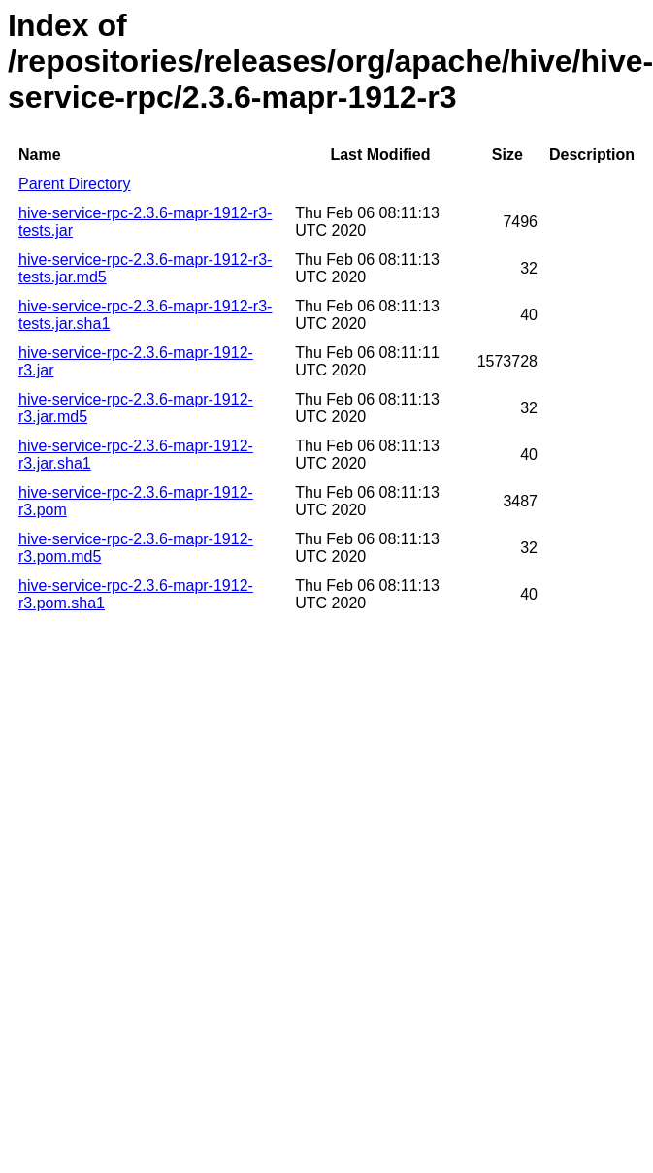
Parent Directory (74, 184)
